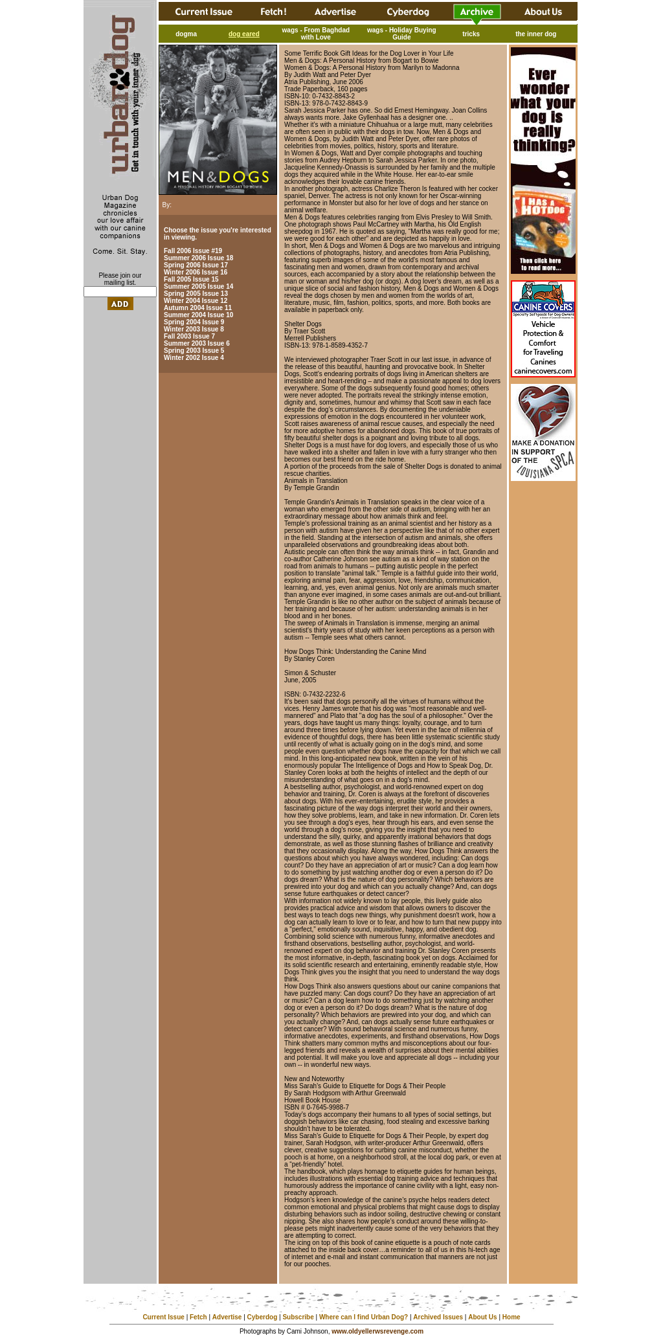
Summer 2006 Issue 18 (198, 258)
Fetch (198, 1317)
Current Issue (163, 1317)
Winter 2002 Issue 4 (194, 357)
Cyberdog (262, 1317)
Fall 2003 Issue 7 (189, 336)
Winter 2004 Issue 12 (195, 300)
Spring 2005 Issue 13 (196, 293)
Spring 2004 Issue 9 (194, 322)
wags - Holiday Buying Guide (401, 34)
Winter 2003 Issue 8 (194, 329)
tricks (471, 34)
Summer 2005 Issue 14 (198, 286)
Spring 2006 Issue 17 (196, 265)
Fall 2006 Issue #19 (193, 250)
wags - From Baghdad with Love (316, 34)
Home (511, 1317)
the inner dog (535, 34)
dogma (186, 34)
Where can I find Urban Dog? (363, 1317)
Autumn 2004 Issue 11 (198, 307)
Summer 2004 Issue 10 (198, 315)
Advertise (227, 1317)
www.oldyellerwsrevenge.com (377, 1331)
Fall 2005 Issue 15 (191, 279)
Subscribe (297, 1317)
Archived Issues (438, 1317)
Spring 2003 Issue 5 (194, 350)
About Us (482, 1317)
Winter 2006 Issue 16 (195, 272)
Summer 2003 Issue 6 (197, 343)
